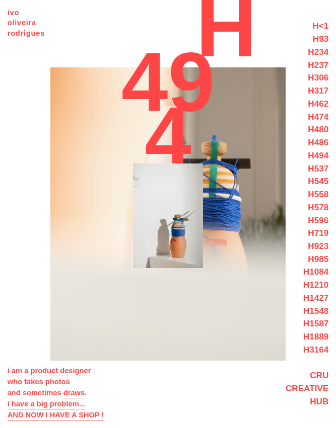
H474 (318, 117)
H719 (318, 233)
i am (15, 371)
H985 (318, 259)
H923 (318, 246)
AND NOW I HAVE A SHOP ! (56, 415)
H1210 (316, 285)
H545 (318, 181)
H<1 (320, 26)
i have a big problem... (46, 404)
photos (57, 382)
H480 (318, 129)
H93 (320, 39)
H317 (318, 90)
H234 (318, 52)
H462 (318, 104)
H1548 (316, 311)
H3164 (316, 350)
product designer (60, 371)
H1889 (316, 336)
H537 (318, 168)
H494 (318, 155)
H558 (318, 194)
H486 (318, 142)
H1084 (316, 272)
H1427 (316, 298)
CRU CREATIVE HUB (307, 388)
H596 (318, 220)
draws (74, 393)
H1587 (316, 323)
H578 (318, 207)
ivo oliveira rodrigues (26, 23)
